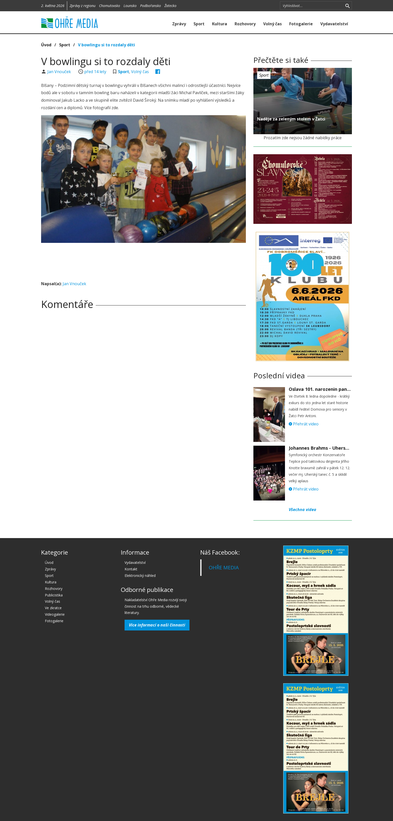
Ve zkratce (53, 607)
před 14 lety (95, 71)
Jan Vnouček (59, 71)
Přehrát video (304, 424)
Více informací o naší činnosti (157, 625)
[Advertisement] (143, 260)
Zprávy (179, 24)
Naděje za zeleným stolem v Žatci (291, 119)
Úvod (46, 45)
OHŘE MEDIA (224, 567)
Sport (199, 24)
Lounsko (130, 5)
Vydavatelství (334, 24)
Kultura (219, 24)
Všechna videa (302, 509)
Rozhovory (245, 24)
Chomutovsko (109, 5)
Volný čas (272, 24)
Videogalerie (55, 614)
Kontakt (131, 569)
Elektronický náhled (140, 575)
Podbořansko (150, 5)
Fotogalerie (301, 24)
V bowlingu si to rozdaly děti (106, 45)
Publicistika (54, 595)
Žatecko (170, 5)
